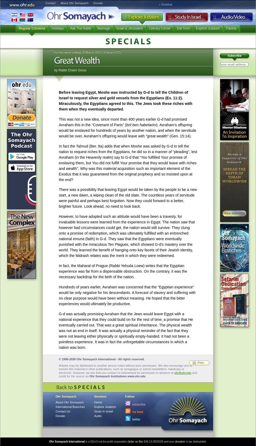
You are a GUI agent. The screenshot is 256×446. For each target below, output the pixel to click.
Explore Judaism (141, 18)
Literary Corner (160, 28)
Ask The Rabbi (80, 28)
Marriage (104, 28)
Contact (51, 3)
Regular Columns (32, 28)
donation (180, 441)
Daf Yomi (183, 28)
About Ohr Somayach (75, 3)
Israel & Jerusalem (130, 28)
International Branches (22, 17)
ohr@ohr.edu (182, 372)
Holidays (58, 28)
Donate (98, 3)
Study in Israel (186, 18)
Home (98, 402)
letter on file (135, 441)
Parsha (231, 28)
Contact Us (63, 411)
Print (200, 362)
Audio (231, 18)
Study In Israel (103, 411)
